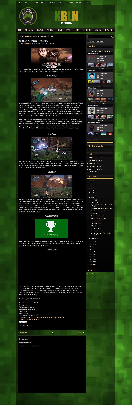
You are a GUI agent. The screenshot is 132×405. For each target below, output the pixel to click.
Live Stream (50, 30)
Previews (59, 30)
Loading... (90, 150)
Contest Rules (91, 277)
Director (100, 86)
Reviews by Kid (93, 166)
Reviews (68, 30)
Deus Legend (27, 43)
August (93, 192)
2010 (91, 259)
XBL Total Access (94, 158)
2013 (91, 251)
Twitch (20, 3)
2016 (91, 244)
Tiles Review (94, 213)
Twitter (35, 3)
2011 (91, 257)
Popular (91, 41)
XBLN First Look (93, 160)
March (93, 200)
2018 (91, 190)
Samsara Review (96, 223)
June (92, 195)
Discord (43, 3)
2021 (91, 183)
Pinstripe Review (95, 228)
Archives (100, 41)
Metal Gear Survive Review (98, 211)
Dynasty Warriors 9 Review (98, 218)
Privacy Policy (91, 274)
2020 (91, 185)
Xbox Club (61, 3)
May (92, 197)
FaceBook (70, 3)
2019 (91, 188)
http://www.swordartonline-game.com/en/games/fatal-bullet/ (46, 317)
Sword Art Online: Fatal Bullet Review (33, 41)
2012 (91, 254)
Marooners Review (96, 231)
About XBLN (98, 30)
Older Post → (81, 332)
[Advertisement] (42, 398)
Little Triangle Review (97, 221)
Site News (76, 30)
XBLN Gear (78, 3)
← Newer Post (23, 332)
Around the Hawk (94, 169)
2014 (91, 249)
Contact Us (108, 30)
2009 (91, 261)
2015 (91, 247)
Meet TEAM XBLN (29, 30)
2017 (91, 241)
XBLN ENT (92, 172)
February (93, 202)
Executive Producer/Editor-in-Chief (100, 51)
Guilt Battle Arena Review (98, 216)
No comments (52, 43)
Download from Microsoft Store (28, 319)
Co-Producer (100, 68)
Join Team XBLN (87, 30)
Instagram (52, 3)
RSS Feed (87, 3)
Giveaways (40, 30)
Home (19, 30)
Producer (100, 120)
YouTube (27, 3)
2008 (91, 264)
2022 (91, 180)
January (93, 238)
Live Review (28, 36)
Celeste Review (95, 226)
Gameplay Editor (100, 103)
